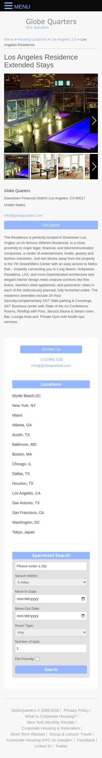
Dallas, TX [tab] (21, 474)
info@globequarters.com (51, 366)
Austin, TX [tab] (21, 435)
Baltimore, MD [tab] (24, 444)
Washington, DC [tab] (26, 522)
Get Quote (51, 225)
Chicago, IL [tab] (22, 464)
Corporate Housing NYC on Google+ (40, 740)
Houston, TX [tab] (22, 483)
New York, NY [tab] (24, 405)
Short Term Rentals (27, 734)
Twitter (61, 746)
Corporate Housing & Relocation (50, 728)
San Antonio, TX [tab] (26, 503)
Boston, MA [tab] (22, 454)
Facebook (86, 740)
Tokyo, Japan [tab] (23, 532)
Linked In (43, 746)
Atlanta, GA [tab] (22, 425)
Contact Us (51, 349)
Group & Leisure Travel (70, 734)
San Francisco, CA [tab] (28, 512)
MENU (22, 7)
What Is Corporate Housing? (50, 716)
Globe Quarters (51, 22)
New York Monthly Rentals (51, 722)
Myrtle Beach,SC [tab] (26, 396)
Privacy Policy (76, 710)
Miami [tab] (17, 415)
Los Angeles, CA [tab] (26, 493)
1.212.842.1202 (51, 359)
